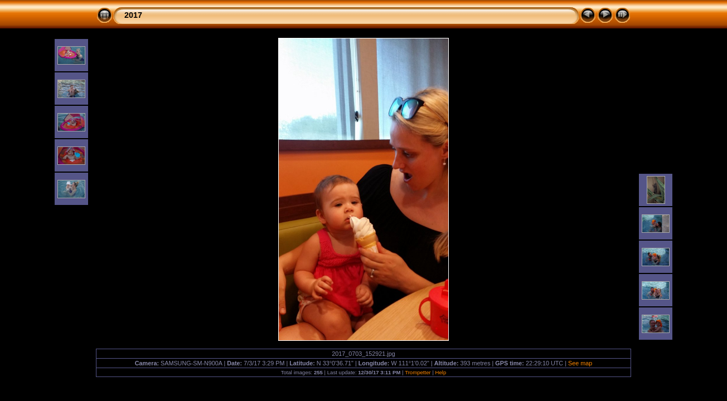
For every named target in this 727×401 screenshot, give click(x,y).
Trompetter (418, 372)
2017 (133, 15)
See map (580, 363)
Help (441, 372)
